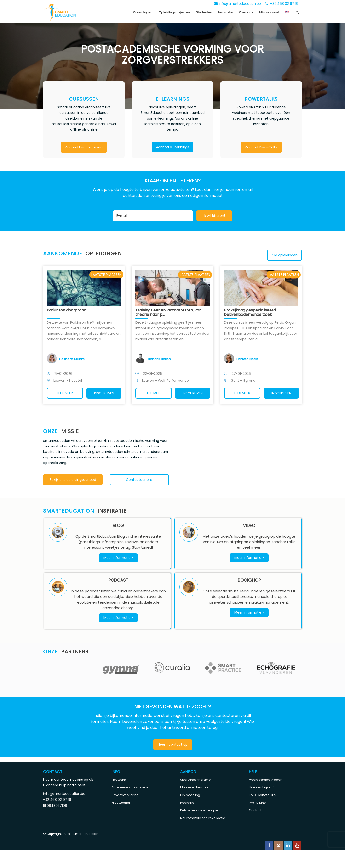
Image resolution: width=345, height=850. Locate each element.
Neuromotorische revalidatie (202, 818)
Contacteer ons (139, 479)
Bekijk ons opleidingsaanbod (73, 479)
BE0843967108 (55, 805)
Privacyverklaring (125, 795)
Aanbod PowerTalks (261, 147)
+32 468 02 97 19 (281, 3)
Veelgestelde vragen (265, 779)
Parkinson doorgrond (66, 310)
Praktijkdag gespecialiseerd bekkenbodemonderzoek (250, 312)
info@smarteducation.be (237, 3)
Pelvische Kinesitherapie (199, 810)
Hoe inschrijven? (262, 787)
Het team (119, 779)
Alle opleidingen (284, 255)
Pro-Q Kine (257, 802)
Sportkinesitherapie (195, 779)
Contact (255, 810)
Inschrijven (104, 393)
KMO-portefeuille (262, 795)
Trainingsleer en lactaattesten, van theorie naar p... (168, 312)
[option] (69, 664)
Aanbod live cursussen (84, 147)
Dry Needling (190, 795)
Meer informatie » (118, 557)
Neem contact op (173, 744)
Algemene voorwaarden (131, 787)
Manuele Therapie (194, 787)
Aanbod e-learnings (172, 147)
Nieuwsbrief (121, 802)
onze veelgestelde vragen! (221, 721)
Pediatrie (187, 802)
